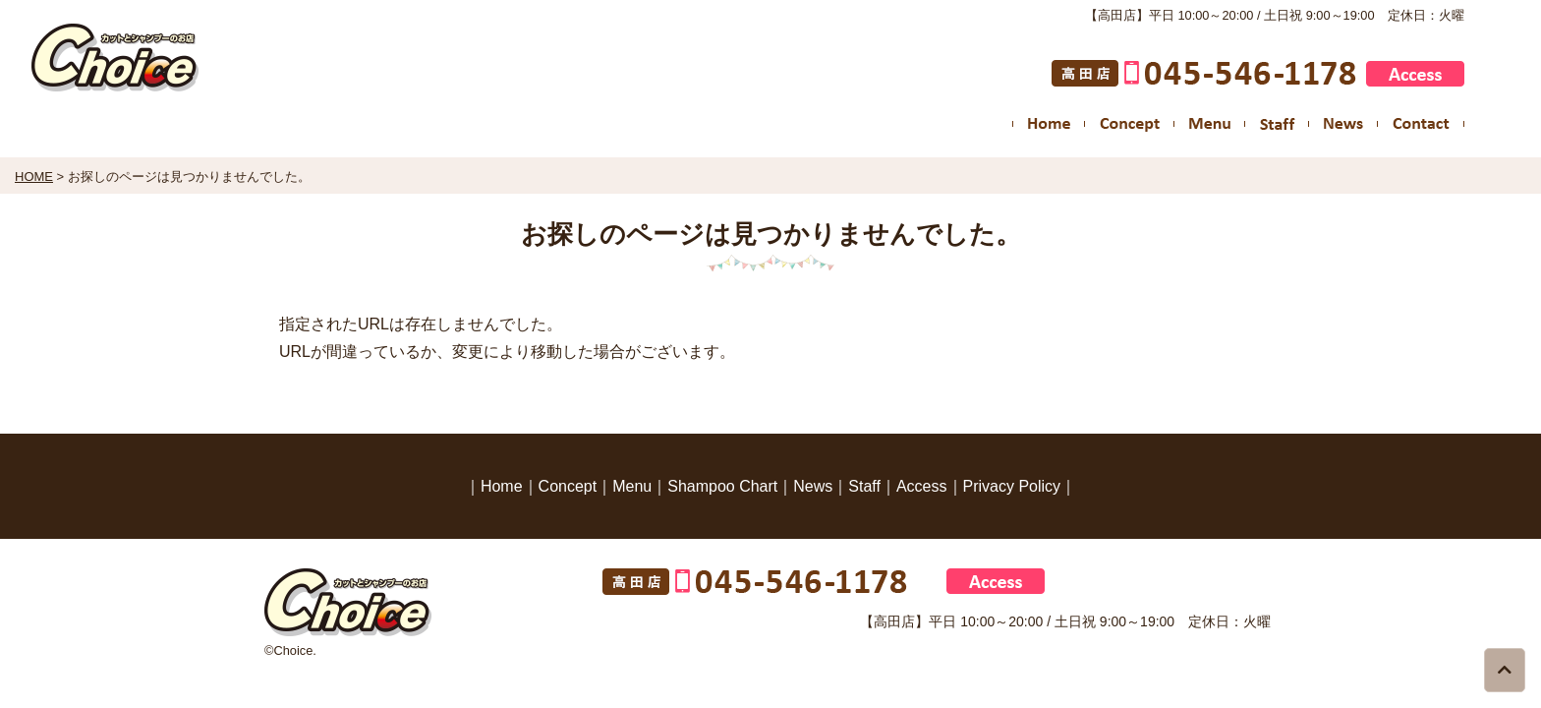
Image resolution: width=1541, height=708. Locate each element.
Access (921, 486)
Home (502, 486)
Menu (632, 486)
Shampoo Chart (722, 486)
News (812, 486)
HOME (34, 176)
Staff (864, 486)
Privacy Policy (1012, 486)
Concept (568, 486)
